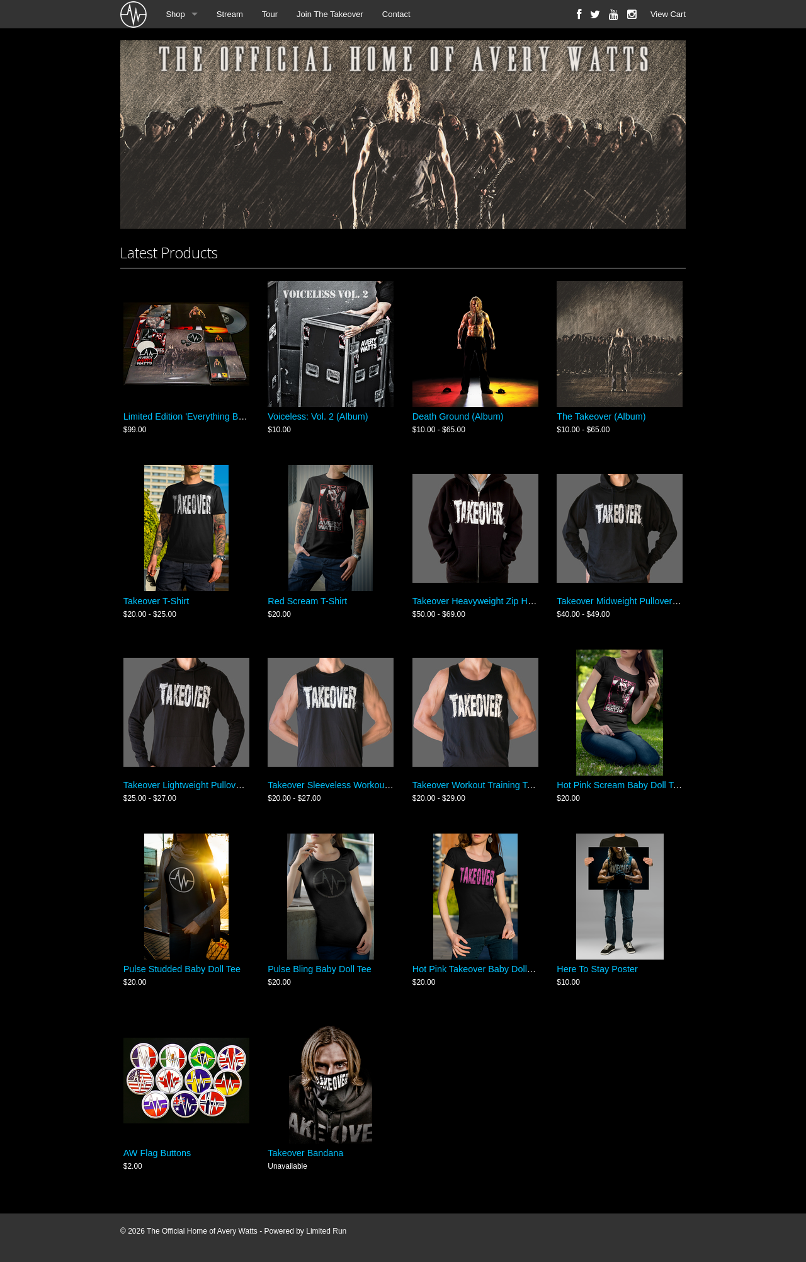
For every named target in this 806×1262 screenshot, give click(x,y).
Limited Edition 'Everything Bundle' (193, 416)
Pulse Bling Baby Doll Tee (320, 969)
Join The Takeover (330, 14)
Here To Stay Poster (597, 969)
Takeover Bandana (305, 1153)
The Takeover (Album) (601, 416)
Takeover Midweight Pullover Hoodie (630, 601)
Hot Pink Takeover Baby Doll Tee (478, 969)
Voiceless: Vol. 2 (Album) (318, 416)
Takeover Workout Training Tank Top (485, 785)
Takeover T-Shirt (156, 601)
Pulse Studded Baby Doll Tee (182, 969)
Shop (175, 14)
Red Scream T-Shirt (307, 601)
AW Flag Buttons (157, 1153)
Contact (396, 14)
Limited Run (326, 1231)
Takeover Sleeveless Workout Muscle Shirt (353, 785)
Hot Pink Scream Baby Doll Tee (620, 785)
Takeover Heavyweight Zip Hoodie (481, 601)
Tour (270, 14)
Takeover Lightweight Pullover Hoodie (199, 785)
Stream (230, 14)
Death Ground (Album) (458, 416)
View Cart (668, 14)
